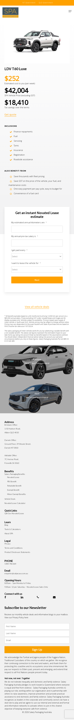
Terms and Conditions (13, 548)
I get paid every (19, 250)
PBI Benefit (11, 481)
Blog (6, 525)
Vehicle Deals (9, 499)
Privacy (7, 543)
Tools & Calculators (12, 529)
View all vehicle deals (37, 306)
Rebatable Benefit (14, 486)
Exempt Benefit (13, 490)
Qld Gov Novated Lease (14, 513)
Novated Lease (13, 477)
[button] (70, 11)
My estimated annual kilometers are (29, 222)
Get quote (10, 114)
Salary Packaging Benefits (14, 474)
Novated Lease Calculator (15, 503)
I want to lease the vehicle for (26, 263)
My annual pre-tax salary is (24, 236)
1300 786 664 (10, 564)
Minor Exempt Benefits (16, 494)
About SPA (8, 533)
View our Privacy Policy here (16, 617)
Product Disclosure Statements (17, 552)
